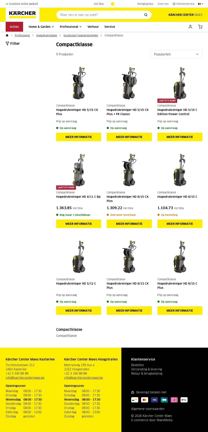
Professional (71, 26)
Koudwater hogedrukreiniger (81, 35)
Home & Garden (41, 26)
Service (109, 26)
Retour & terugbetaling (146, 373)
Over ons (163, 3)
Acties (14, 26)
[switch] (110, 3)
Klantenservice (143, 359)
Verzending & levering (146, 369)
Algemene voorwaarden (147, 408)
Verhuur (93, 26)
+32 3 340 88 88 (17, 373)
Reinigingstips (145, 3)
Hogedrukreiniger (46, 35)
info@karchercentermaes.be (25, 377)
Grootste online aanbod (23, 3)
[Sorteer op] (176, 54)
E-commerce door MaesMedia (151, 420)
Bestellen (137, 365)
